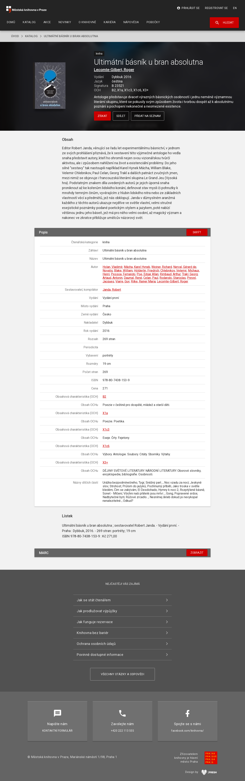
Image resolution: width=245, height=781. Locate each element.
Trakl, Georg (190, 274)
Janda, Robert (112, 289)
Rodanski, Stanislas (172, 278)
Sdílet (120, 116)
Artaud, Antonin (112, 278)
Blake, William (123, 270)
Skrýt (197, 232)
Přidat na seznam (148, 116)
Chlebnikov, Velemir (173, 270)
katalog (31, 36)
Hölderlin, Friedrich (146, 270)
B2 (104, 396)
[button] (49, 86)
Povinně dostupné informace (100, 655)
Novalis (108, 270)
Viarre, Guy (122, 281)
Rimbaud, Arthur (170, 274)
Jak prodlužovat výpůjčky (97, 611)
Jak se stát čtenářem (94, 600)
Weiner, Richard (161, 267)
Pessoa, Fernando (123, 274)
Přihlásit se (188, 8)
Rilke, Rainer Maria (143, 281)
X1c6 (106, 446)
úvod (15, 36)
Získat (102, 116)
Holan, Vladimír (112, 267)
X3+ (105, 462)
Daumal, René (133, 278)
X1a (105, 413)
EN (235, 8)
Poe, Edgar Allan (147, 274)
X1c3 (106, 429)
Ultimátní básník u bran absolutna (71, 36)
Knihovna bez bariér (93, 633)
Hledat (224, 22)
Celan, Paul (150, 278)
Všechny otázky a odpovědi (122, 674)
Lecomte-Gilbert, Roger (114, 69)
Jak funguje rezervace (95, 622)
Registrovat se (216, 8)
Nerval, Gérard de (184, 267)
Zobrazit (196, 552)
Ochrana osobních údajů (96, 644)
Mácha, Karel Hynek (137, 267)
